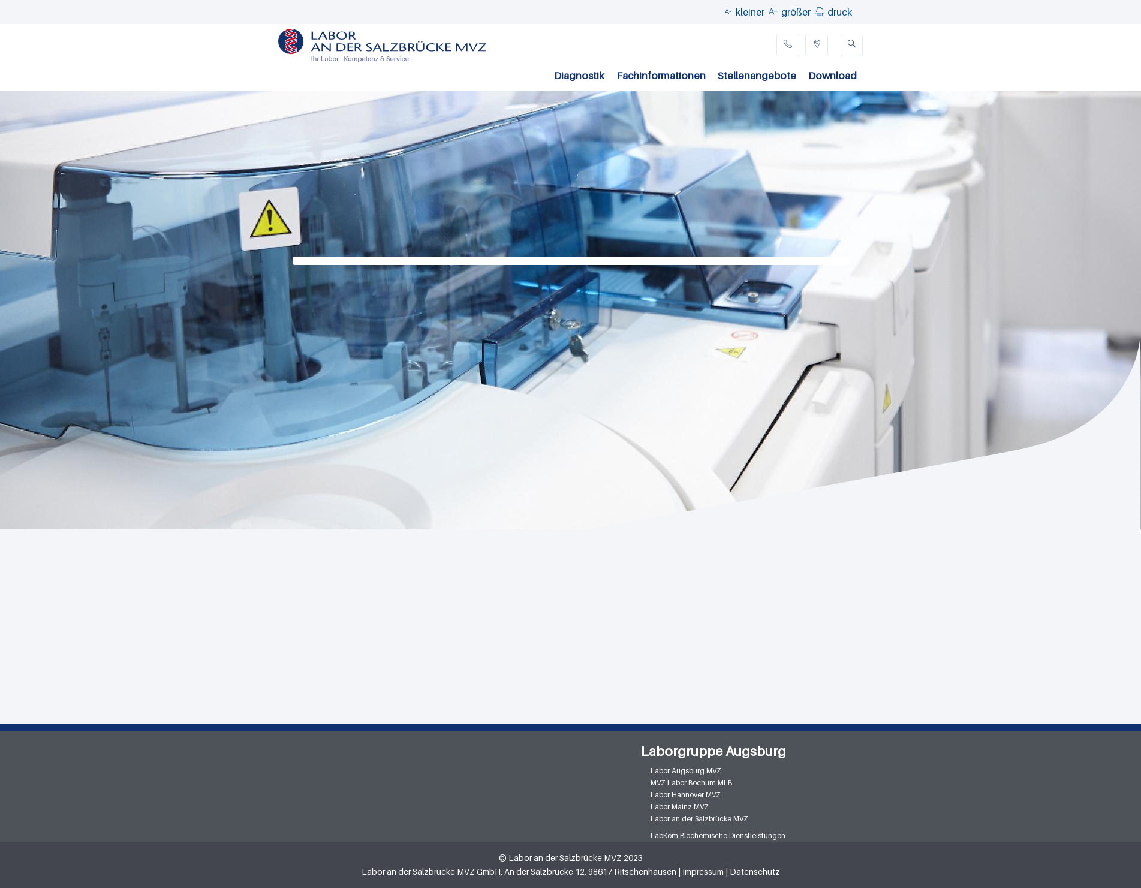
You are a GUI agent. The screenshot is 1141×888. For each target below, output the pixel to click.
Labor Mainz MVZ (680, 806)
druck (839, 12)
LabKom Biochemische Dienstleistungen (718, 835)
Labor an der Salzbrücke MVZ (699, 818)
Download (832, 76)
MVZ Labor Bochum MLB (691, 782)
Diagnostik (579, 76)
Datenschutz (755, 871)
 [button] (819, 11)
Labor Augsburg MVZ (686, 770)
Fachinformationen (661, 76)
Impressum (703, 871)
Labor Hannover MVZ (686, 794)
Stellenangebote (757, 76)
